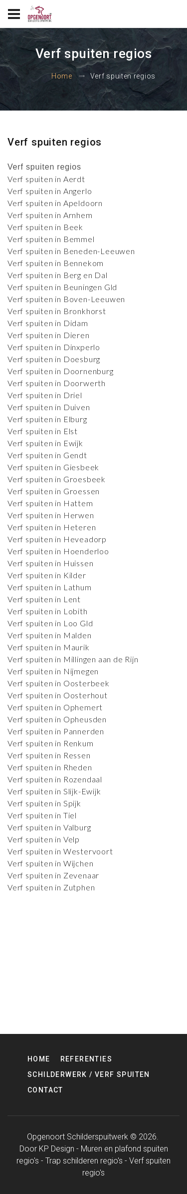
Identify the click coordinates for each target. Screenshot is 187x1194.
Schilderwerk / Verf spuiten (88, 1074)
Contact (45, 1090)
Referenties (86, 1059)
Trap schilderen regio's (84, 1160)
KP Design (56, 1148)
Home (61, 76)
